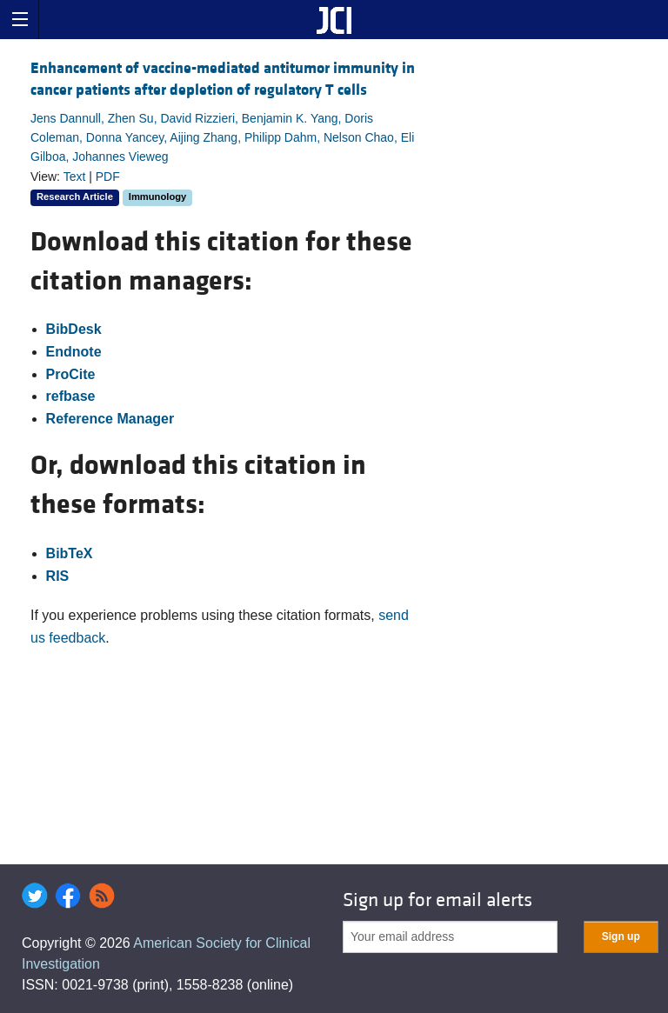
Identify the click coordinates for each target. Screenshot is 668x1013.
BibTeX (69, 553)
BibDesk (74, 329)
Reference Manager (110, 418)
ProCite (71, 374)
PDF (108, 176)
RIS (58, 576)
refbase (71, 396)
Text (74, 176)
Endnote (74, 351)
